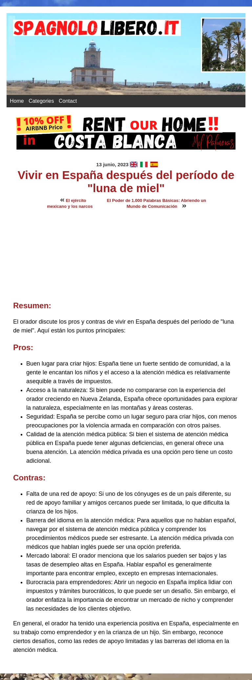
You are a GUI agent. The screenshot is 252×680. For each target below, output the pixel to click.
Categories (41, 101)
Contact (68, 101)
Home (17, 101)
